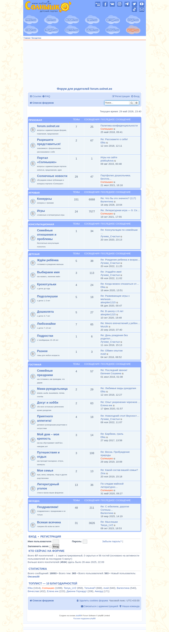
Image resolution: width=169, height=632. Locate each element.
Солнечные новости (52, 176)
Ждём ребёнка (48, 260)
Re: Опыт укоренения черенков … (120, 402)
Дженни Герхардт (77, 591)
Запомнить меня (39, 546)
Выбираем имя (48, 272)
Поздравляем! (47, 507)
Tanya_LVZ (107, 525)
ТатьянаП (89, 588)
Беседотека (36, 38)
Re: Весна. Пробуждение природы (115, 453)
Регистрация (50, 536)
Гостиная (35, 364)
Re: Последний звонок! (114, 370)
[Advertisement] (84, 64)
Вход (32, 536)
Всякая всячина (49, 522)
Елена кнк (106, 405)
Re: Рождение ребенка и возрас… (120, 259)
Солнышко (107, 128)
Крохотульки (46, 284)
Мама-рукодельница (52, 388)
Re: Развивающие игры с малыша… (115, 297)
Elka (103, 142)
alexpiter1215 (108, 302)
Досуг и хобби (47, 402)
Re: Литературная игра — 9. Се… (120, 210)
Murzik (104, 326)
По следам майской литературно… (112, 485)
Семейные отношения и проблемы (46, 235)
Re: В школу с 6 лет (112, 311)
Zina (103, 473)
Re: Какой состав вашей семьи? (119, 470)
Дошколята (45, 311)
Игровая (34, 192)
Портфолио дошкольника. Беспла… (116, 177)
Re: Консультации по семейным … (119, 231)
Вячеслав (33, 591)
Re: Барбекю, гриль (112, 433)
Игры (41, 210)
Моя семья (45, 470)
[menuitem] (46, 96)
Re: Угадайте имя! (111, 271)
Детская (34, 254)
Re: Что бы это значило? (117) (118, 198)
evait (103, 353)
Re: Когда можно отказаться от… (120, 283)
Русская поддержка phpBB (84, 618)
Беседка (34, 501)
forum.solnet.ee (48, 126)
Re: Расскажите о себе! (114, 139)
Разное (42, 351)
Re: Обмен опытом (112, 350)
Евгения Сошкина (111, 373)
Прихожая (35, 120)
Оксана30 (34, 576)
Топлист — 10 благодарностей (53, 583)
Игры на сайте (109, 157)
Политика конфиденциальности (119, 125)
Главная (27, 38)
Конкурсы (44, 198)
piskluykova (107, 160)
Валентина (107, 201)
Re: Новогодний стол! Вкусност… (120, 415)
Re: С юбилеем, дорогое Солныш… (115, 508)
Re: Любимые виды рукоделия (118, 388)
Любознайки (46, 323)
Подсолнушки (47, 296)
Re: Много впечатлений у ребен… (120, 323)
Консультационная (41, 224)
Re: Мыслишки (109, 521)
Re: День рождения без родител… (114, 337)
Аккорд (99, 591)
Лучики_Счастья (110, 236)
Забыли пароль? (112, 541)
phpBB (78, 616)
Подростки (45, 335)
